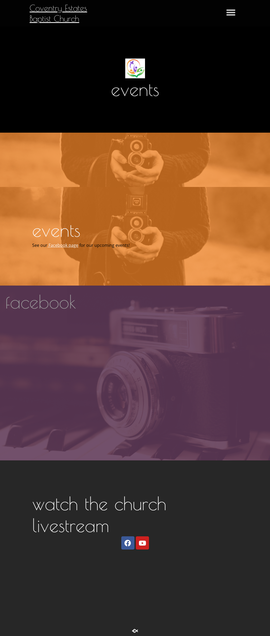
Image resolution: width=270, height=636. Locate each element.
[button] (231, 12)
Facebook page (62, 245)
